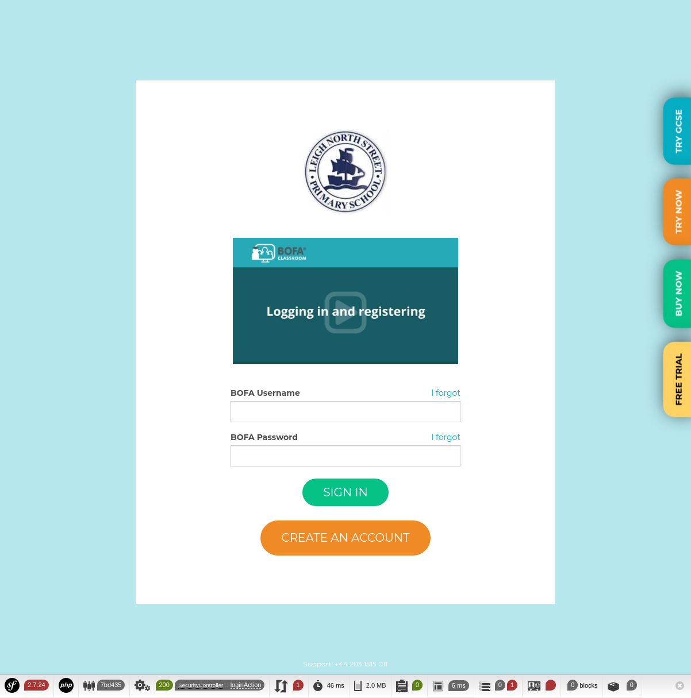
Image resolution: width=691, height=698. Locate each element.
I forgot (445, 393)
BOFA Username (265, 393)
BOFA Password (264, 437)
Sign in (345, 492)
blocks (581, 685)
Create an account (345, 538)
